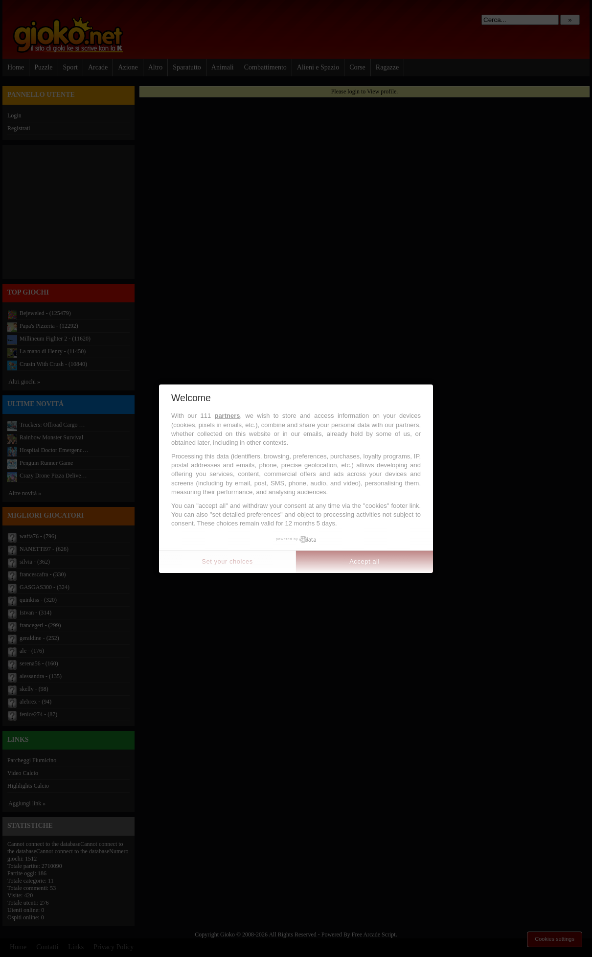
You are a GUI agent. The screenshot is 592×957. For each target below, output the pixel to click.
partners (227, 415)
